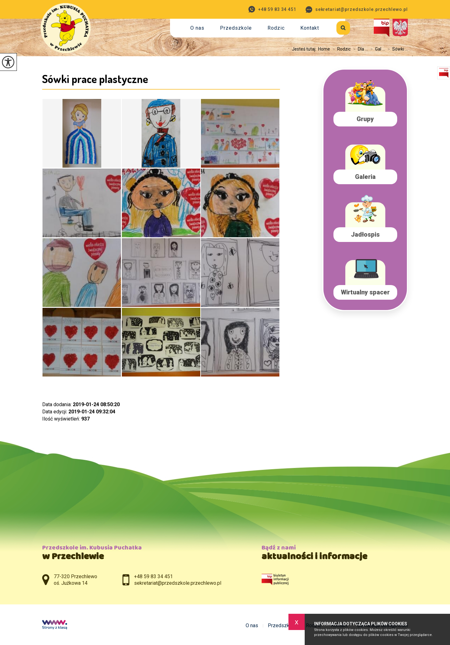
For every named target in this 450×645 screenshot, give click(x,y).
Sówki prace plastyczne (95, 79)
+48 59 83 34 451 (272, 9)
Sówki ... (396, 49)
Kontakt (309, 28)
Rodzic (276, 28)
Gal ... (376, 49)
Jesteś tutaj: (305, 49)
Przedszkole (236, 28)
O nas (197, 28)
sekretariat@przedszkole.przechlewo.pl (357, 9)
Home (324, 49)
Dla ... (359, 49)
